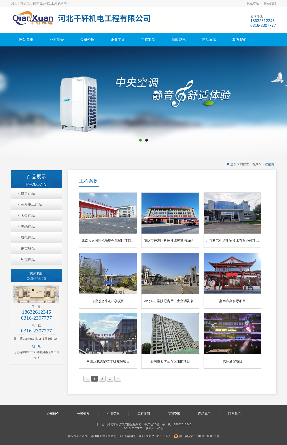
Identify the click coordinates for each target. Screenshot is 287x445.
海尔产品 (28, 238)
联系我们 (270, 3)
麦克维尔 (28, 249)
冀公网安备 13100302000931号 (197, 436)
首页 (255, 164)
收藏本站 (253, 3)
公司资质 (87, 40)
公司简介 (57, 40)
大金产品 (28, 215)
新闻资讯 (179, 40)
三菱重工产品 (31, 204)
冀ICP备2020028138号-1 (155, 436)
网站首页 (26, 40)
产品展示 (209, 40)
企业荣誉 (118, 40)
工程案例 (148, 40)
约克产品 (28, 260)
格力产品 (28, 193)
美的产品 (28, 226)
